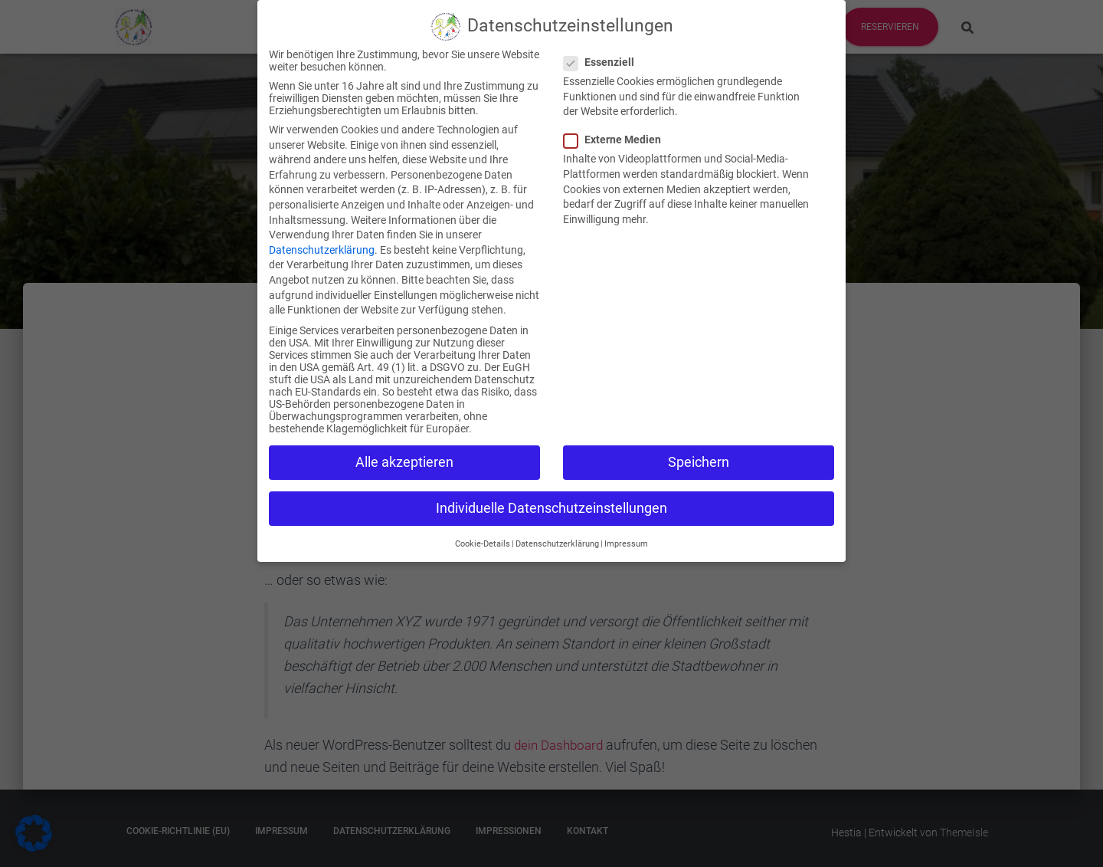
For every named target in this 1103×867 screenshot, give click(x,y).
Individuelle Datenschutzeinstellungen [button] (551, 494)
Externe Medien (617, 126)
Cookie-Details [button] (482, 530)
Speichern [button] (698, 448)
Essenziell (603, 48)
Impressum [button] (626, 530)
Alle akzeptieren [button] (404, 448)
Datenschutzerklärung (322, 236)
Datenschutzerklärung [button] (557, 530)
